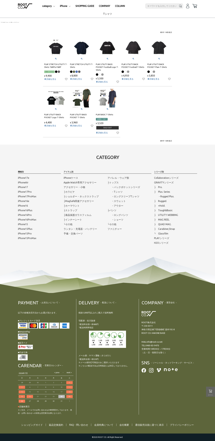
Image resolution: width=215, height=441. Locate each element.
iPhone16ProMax (27, 219)
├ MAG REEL (161, 219)
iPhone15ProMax (27, 238)
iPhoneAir (23, 182)
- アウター (115, 205)
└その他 (68, 224)
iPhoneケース (71, 178)
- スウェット (117, 201)
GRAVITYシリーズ (164, 182)
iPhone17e (23, 178)
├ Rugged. (160, 201)
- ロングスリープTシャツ (123, 196)
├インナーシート (73, 219)
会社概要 (124, 425)
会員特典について (103, 425)
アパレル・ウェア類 (8, 22)
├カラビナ (69, 192)
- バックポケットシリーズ (124, 187)
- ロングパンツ (118, 215)
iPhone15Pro (25, 233)
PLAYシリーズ (161, 238)
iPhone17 (23, 187)
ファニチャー (115, 229)
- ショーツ (115, 219)
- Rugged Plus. (164, 196)
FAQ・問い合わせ (78, 425)
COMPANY (104, 6)
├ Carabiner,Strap (164, 229)
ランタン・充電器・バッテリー (80, 229)
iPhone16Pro (25, 215)
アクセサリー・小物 (74, 187)
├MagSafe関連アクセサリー (79, 201)
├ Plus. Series (162, 192)
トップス (14, 22)
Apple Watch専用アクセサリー (80, 182)
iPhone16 (23, 205)
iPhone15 (23, 224)
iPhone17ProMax (27, 196)
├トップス (113, 182)
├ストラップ (70, 210)
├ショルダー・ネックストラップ (81, 196)
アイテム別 (2, 22)
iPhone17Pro (25, 192)
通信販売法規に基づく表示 (149, 425)
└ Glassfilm (161, 233)
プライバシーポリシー (182, 425)
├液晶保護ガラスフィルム (78, 215)
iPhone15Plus (25, 229)
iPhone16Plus (25, 210)
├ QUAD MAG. (162, 224)
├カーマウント (72, 205)
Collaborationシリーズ (166, 178)
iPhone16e (23, 201)
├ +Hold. (159, 205)
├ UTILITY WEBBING (166, 215)
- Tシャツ (115, 192)
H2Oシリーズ (161, 243)
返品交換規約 (56, 425)
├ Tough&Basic (163, 210)
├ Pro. (158, 187)
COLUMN (120, 6)
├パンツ (112, 210)
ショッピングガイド (32, 425)
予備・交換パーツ (73, 233)
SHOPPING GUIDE (84, 6)
